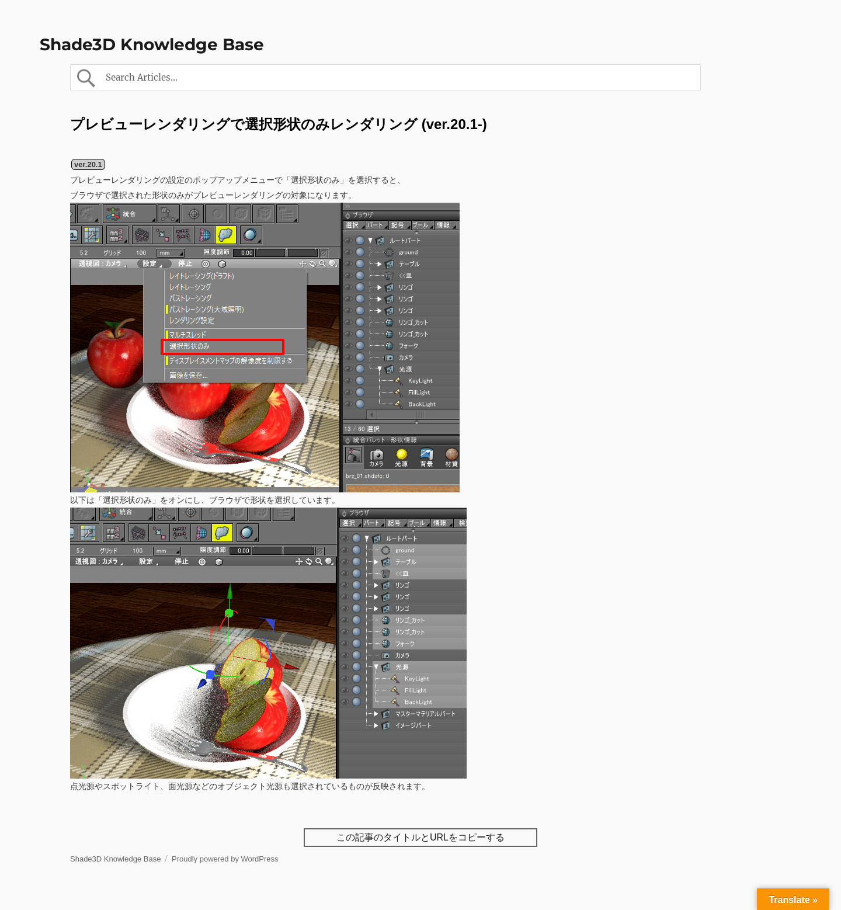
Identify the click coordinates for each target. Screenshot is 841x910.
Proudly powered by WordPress (225, 859)
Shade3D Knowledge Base (152, 44)
